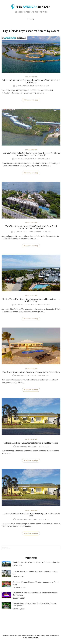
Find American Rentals (25, 86)
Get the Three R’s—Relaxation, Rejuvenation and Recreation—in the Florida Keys (31, 300)
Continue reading (32, 100)
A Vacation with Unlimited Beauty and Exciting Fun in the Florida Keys (31, 515)
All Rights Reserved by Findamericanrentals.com (19, 635)
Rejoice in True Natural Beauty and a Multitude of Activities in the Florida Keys (31, 81)
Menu (31, 19)
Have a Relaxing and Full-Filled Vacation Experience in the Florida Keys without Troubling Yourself (31, 154)
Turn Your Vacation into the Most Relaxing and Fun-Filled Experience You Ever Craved (31, 227)
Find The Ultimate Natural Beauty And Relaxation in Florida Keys (31, 372)
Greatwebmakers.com (30, 638)
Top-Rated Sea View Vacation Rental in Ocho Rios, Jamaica (36, 562)
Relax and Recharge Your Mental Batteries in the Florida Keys (31, 443)
